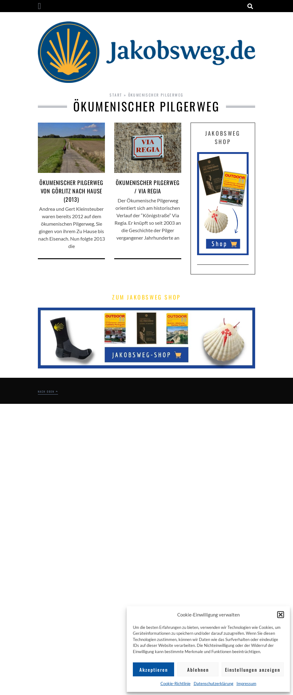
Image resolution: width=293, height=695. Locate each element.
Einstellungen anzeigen (252, 669)
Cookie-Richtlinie (175, 683)
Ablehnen (198, 669)
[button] (280, 615)
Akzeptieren (153, 669)
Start (116, 94)
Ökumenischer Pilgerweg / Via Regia (148, 186)
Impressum (246, 683)
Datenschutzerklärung (213, 683)
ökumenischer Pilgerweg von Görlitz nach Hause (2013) (71, 190)
